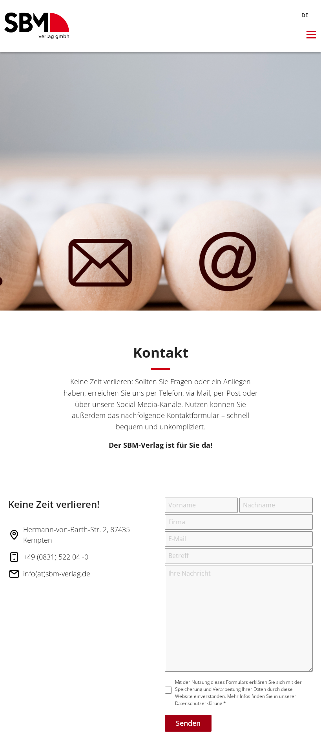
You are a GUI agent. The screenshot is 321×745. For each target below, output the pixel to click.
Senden (188, 723)
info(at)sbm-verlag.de (56, 573)
